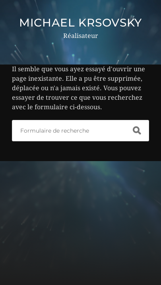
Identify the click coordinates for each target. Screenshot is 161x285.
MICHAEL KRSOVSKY (80, 22)
